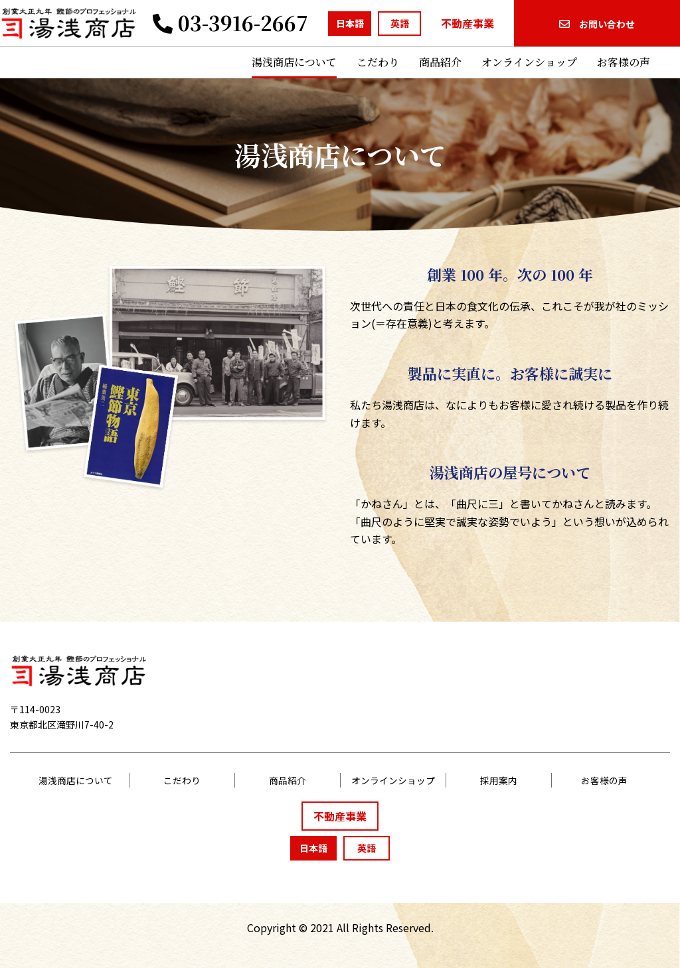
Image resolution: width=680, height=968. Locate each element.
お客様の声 (623, 62)
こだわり (378, 62)
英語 (399, 23)
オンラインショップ (529, 62)
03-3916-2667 (230, 22)
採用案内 (498, 780)
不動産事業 (467, 23)
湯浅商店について (294, 62)
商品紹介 (440, 62)
